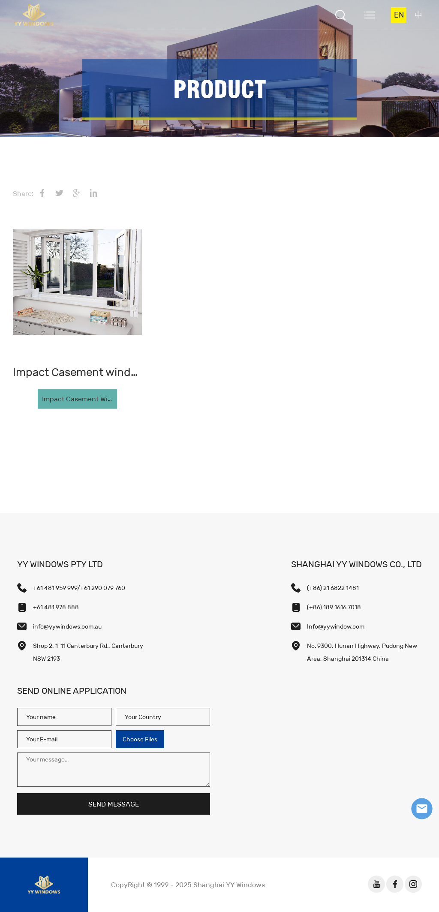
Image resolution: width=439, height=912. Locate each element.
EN (399, 15)
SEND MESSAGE (113, 804)
